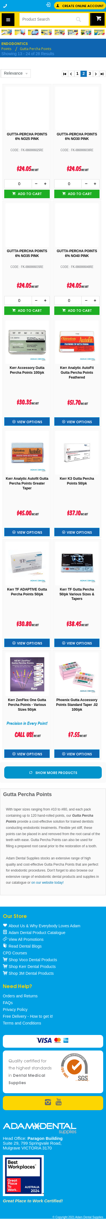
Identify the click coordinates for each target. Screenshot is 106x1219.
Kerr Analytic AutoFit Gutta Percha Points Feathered (77, 372)
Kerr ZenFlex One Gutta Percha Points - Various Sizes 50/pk (27, 705)
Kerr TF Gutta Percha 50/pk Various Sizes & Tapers (76, 594)
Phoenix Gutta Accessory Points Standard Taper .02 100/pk (77, 705)
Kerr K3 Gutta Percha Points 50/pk (77, 481)
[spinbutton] (18, 184)
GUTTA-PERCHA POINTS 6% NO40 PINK (77, 253)
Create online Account (83, 5)
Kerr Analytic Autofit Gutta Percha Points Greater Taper (27, 483)
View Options (29, 421)
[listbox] (15, 73)
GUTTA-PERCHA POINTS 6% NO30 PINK (77, 136)
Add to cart (29, 193)
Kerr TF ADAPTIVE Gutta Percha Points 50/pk (27, 591)
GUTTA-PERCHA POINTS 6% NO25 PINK (27, 136)
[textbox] (44, 19)
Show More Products (56, 772)
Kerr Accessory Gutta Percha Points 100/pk (27, 370)
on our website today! (47, 883)
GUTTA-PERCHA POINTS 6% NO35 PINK (27, 253)
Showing (27, 53)
